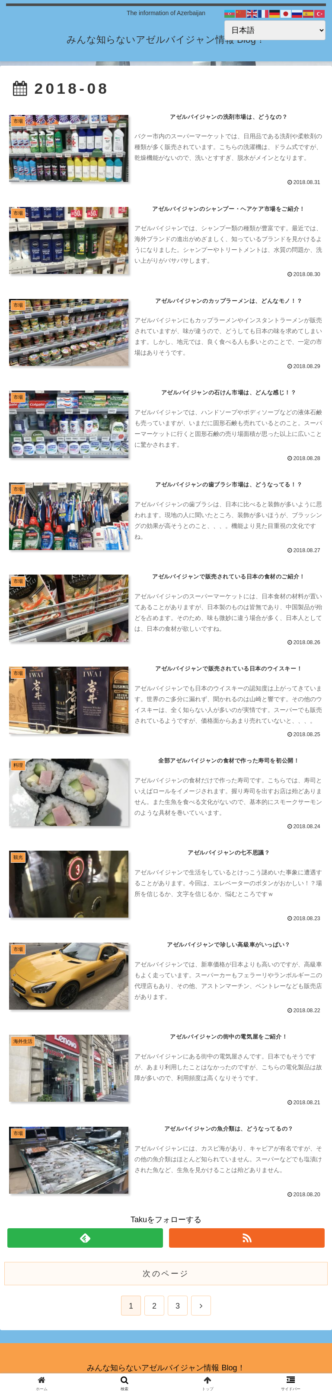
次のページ (166, 1275)
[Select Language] (275, 30)
